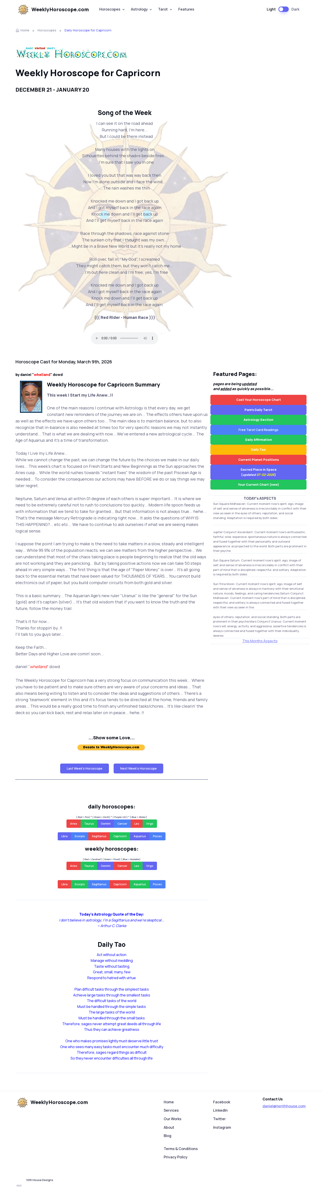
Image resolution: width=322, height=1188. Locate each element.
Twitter (219, 1118)
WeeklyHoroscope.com (52, 9)
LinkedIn (220, 1110)
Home (22, 30)
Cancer (122, 824)
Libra (64, 836)
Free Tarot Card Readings (258, 430)
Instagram (222, 1127)
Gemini (105, 824)
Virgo (149, 824)
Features (186, 9)
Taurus (89, 824)
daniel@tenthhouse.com (284, 1106)
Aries (73, 824)
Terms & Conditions (181, 1148)
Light (271, 9)
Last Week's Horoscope (84, 768)
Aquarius (140, 836)
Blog (167, 1135)
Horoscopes (109, 9)
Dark (295, 9)
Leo (136, 824)
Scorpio (80, 836)
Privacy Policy (175, 1157)
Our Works (172, 1118)
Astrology (139, 9)
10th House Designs (39, 1180)
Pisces (157, 836)
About (169, 1127)
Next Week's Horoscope (138, 768)
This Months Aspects (260, 640)
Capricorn (120, 836)
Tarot (163, 9)
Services (171, 1110)
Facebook (221, 1102)
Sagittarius (99, 836)
